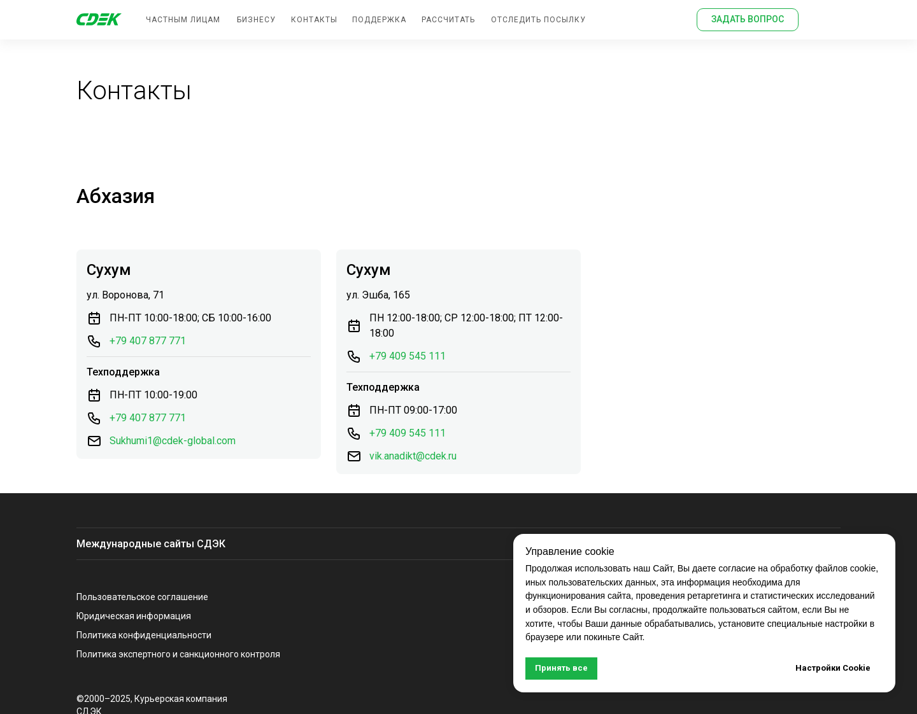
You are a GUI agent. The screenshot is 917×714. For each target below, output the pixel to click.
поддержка (379, 19)
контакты (314, 19)
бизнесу (256, 19)
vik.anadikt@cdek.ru (413, 456)
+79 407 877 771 (148, 341)
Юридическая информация (133, 616)
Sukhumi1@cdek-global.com (173, 441)
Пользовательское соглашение (142, 597)
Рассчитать (448, 19)
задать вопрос (747, 19)
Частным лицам (183, 19)
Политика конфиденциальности (143, 635)
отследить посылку (538, 19)
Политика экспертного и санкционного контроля (178, 654)
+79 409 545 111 (407, 356)
